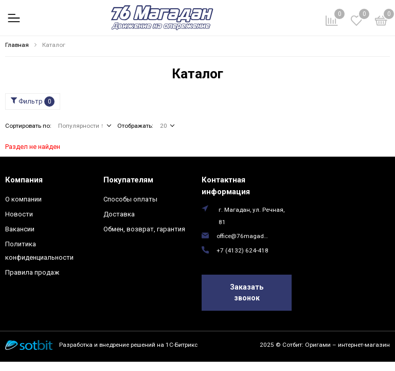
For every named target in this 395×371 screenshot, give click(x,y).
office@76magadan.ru (243, 236)
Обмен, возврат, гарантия (144, 229)
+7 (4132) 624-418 (242, 250)
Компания (24, 179)
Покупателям (128, 179)
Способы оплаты (130, 199)
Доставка (119, 214)
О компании (23, 199)
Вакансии (19, 229)
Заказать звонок (246, 292)
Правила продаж (32, 272)
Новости (19, 214)
